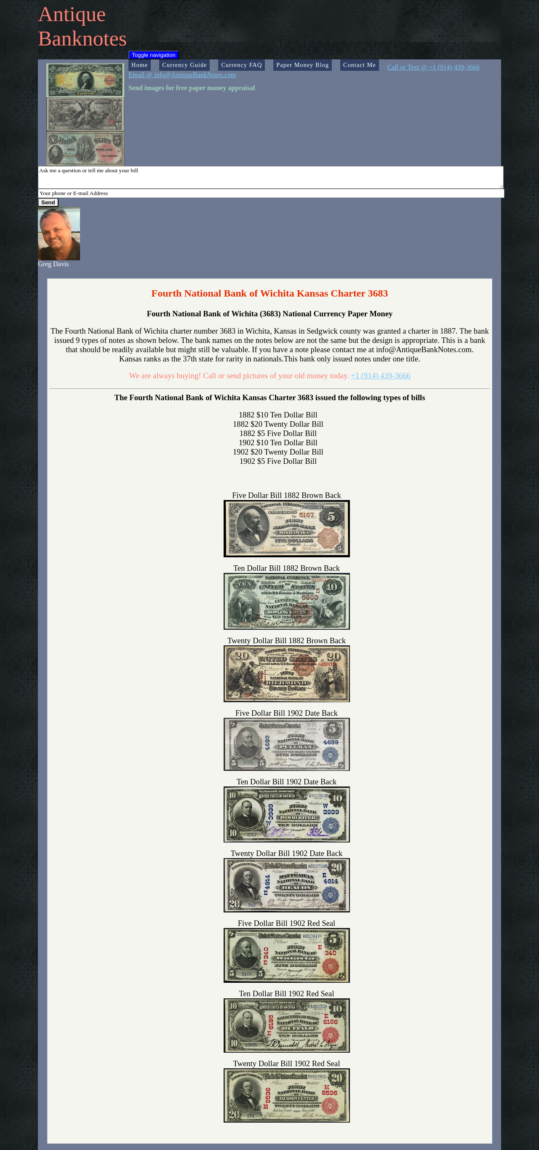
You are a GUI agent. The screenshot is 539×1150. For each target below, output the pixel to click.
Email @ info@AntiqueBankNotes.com (182, 74)
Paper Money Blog (302, 65)
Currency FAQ (241, 65)
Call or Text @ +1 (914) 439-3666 (433, 67)
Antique (72, 14)
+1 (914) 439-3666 (380, 375)
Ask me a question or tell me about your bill (271, 177)
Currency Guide (184, 65)
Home (139, 65)
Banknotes (82, 38)
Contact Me (359, 65)
